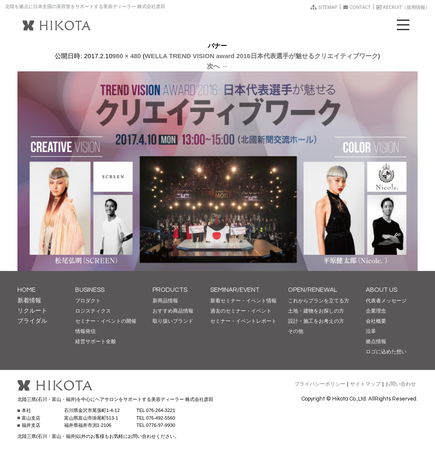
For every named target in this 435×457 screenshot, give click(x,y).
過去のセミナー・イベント (240, 311)
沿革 (371, 331)
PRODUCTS (170, 290)
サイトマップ (365, 384)
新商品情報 (165, 301)
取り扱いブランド (173, 321)
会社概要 (376, 321)
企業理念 (376, 311)
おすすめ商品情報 (173, 311)
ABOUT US (381, 290)
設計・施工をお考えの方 (316, 321)
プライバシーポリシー (319, 384)
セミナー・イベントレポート (243, 321)
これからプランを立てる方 (318, 301)
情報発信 (85, 331)
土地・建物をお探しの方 (316, 311)
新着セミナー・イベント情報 (243, 301)
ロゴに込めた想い (386, 352)
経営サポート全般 (95, 341)
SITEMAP (324, 7)
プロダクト (88, 301)
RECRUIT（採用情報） (403, 7)
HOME (26, 290)
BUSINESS (90, 290)
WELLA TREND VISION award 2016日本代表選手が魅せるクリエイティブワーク (261, 55)
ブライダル (32, 320)
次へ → (217, 66)
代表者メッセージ (386, 301)
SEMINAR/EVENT (235, 290)
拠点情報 (376, 341)
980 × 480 (127, 55)
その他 (295, 331)
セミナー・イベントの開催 (105, 321)
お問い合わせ (400, 384)
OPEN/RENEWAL (312, 290)
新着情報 (29, 300)
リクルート (32, 310)
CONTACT (357, 7)
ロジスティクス (93, 311)
